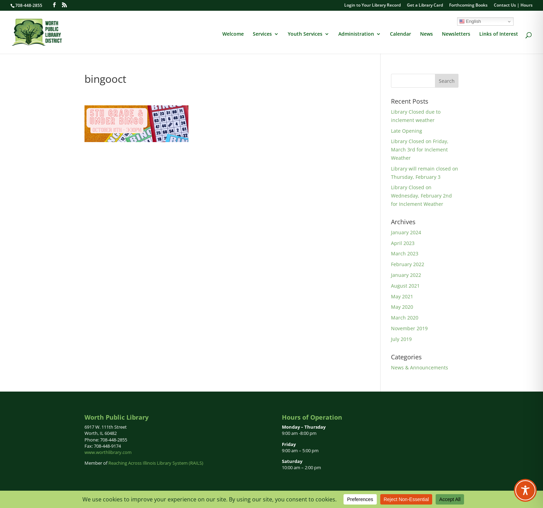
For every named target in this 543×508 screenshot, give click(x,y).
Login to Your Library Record (372, 5)
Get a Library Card (425, 5)
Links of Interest (498, 34)
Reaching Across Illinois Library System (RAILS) (155, 463)
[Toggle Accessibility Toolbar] (525, 490)
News (426, 34)
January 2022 (406, 275)
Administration (356, 34)
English (470, 21)
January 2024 (406, 232)
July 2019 (401, 339)
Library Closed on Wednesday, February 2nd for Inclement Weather (421, 195)
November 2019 (409, 328)
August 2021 (405, 285)
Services (262, 34)
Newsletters (456, 34)
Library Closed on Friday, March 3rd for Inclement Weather (419, 149)
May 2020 (402, 307)
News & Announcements (419, 367)
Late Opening (406, 131)
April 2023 (403, 243)
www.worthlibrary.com (108, 452)
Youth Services (305, 34)
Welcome (233, 34)
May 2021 (402, 296)
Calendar (400, 34)
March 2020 (404, 317)
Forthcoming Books (468, 5)
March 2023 (404, 253)
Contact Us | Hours (513, 5)
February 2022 (407, 264)
